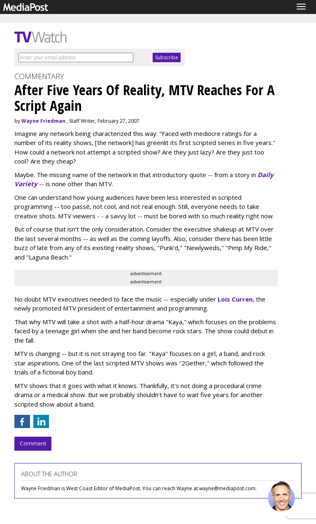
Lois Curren (235, 299)
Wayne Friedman (43, 120)
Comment (33, 443)
